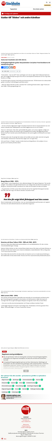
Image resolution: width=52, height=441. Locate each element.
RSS (4, 439)
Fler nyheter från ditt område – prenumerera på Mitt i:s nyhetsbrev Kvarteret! (23, 376)
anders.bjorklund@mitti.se (13, 396)
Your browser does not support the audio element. (11, 71)
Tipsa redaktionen (26, 421)
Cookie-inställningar (26, 427)
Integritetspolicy (26, 426)
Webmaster (26, 424)
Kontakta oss (26, 420)
